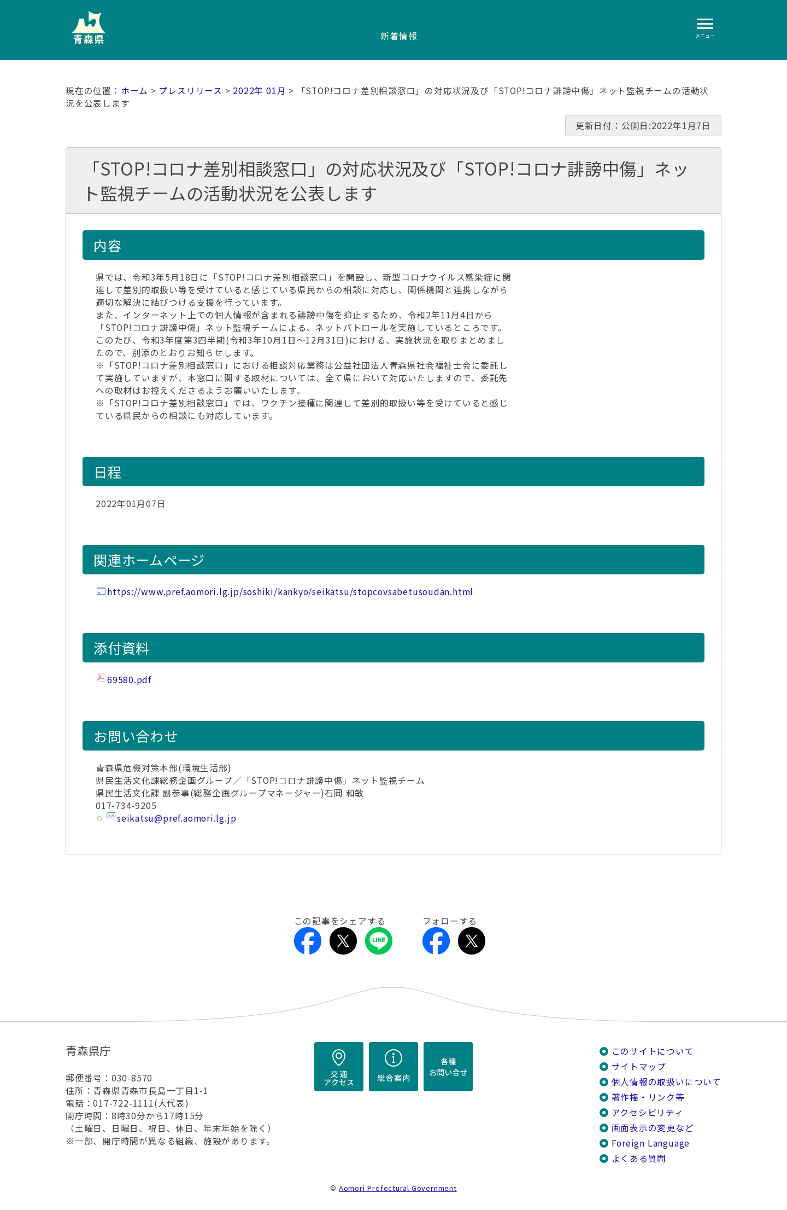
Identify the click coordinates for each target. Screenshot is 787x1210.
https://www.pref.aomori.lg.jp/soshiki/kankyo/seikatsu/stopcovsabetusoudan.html (290, 591)
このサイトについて (653, 1051)
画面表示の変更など (653, 1127)
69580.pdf (129, 679)
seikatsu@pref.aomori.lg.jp (176, 818)
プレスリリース (190, 90)
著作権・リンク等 (648, 1097)
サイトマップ (639, 1066)
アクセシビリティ (648, 1112)
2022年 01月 (259, 90)
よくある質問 (639, 1158)
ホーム (134, 90)
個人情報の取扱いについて (666, 1081)
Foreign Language (651, 1143)
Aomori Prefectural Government (398, 1188)
